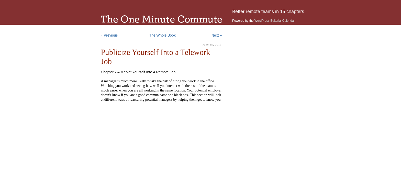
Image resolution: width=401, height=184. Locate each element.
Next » (216, 35)
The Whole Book (162, 35)
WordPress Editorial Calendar (274, 20)
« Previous (109, 35)
